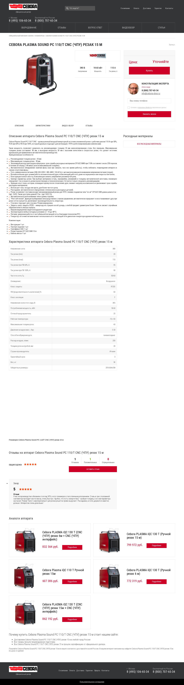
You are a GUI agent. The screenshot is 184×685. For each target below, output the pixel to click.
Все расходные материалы (149, 144)
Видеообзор (128, 27)
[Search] (80, 8)
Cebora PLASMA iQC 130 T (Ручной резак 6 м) (149, 571)
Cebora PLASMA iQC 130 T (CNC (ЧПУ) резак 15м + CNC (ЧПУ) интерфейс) (62, 608)
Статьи (161, 27)
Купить (149, 70)
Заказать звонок (149, 114)
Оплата (136, 8)
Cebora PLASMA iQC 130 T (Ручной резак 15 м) (149, 535)
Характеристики (43, 125)
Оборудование (28, 27)
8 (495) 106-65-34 (20, 20)
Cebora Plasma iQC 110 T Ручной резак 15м (63, 571)
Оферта (97, 670)
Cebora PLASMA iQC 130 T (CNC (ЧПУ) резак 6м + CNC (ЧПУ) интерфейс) (62, 535)
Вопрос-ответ (95, 27)
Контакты (169, 8)
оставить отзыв (93, 469)
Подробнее (72, 547)
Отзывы (62, 27)
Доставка (147, 8)
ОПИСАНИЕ (19, 125)
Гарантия (158, 8)
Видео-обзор (68, 125)
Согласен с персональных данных (148, 107)
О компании (125, 8)
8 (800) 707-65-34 (46, 20)
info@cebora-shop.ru (151, 93)
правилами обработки (145, 107)
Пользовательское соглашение (92, 682)
